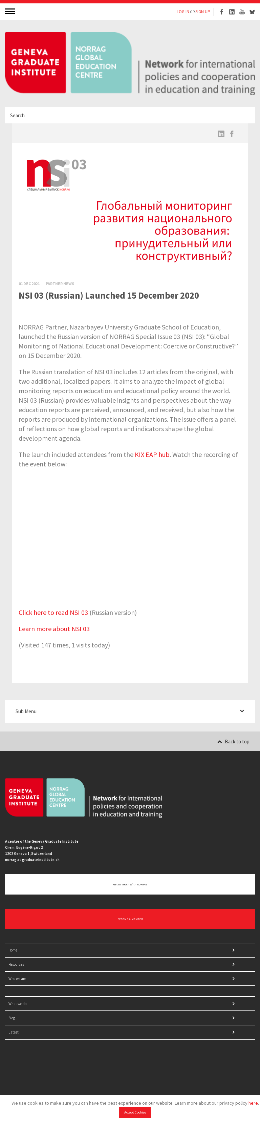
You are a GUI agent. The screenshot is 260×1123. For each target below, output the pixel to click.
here (253, 1103)
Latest (13, 1032)
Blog (11, 1018)
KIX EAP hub (152, 454)
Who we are (17, 978)
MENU (11, 11)
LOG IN (183, 12)
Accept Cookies (135, 1112)
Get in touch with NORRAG (130, 884)
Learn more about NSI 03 (54, 628)
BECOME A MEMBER (130, 919)
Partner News (60, 283)
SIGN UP (202, 12)
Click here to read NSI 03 (53, 612)
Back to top (233, 741)
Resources (16, 964)
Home (12, 950)
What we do (17, 1003)
